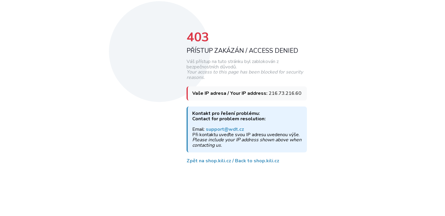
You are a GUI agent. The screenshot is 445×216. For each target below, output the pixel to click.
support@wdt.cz (225, 129)
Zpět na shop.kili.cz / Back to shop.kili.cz (233, 161)
